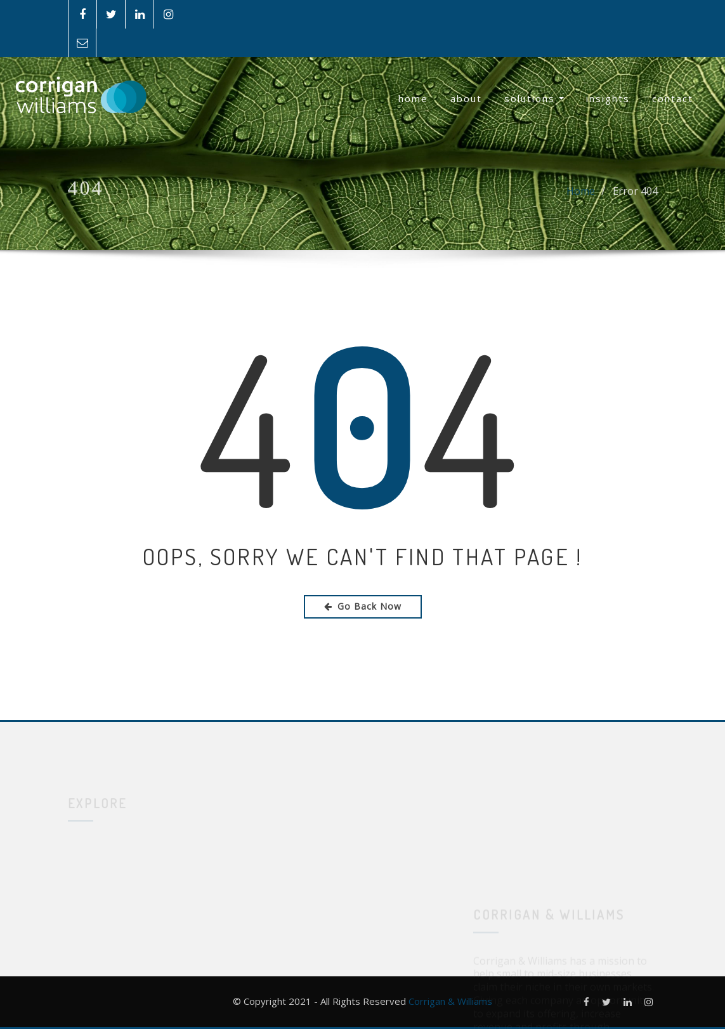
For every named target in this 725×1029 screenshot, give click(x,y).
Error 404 (635, 196)
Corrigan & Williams (450, 1001)
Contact (672, 98)
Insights (608, 98)
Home (413, 98)
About (466, 98)
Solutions (534, 98)
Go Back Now (363, 606)
